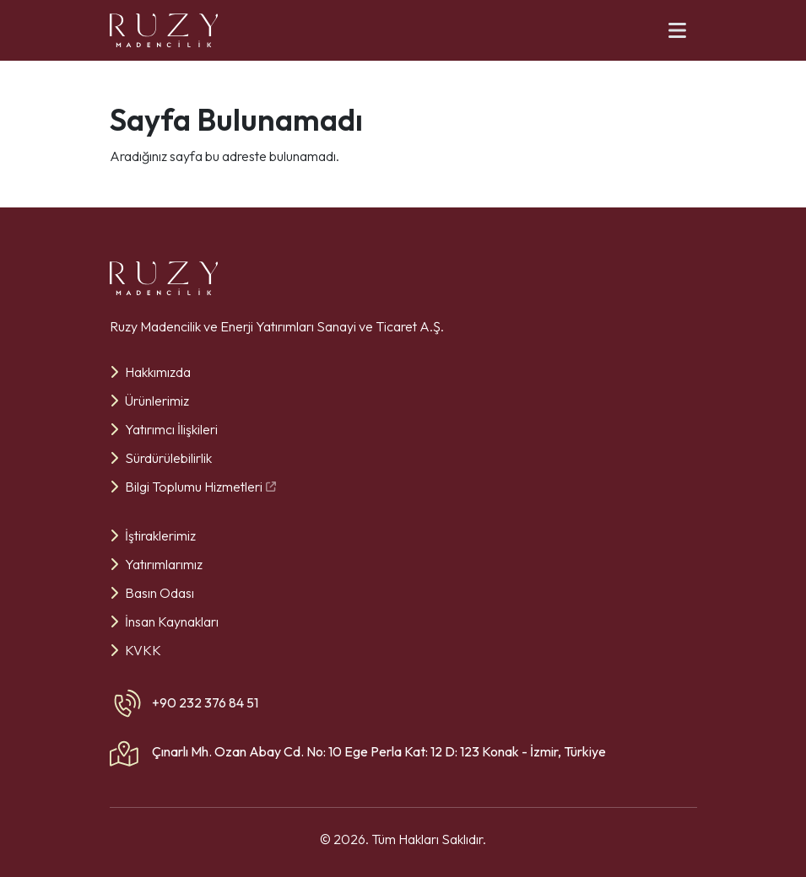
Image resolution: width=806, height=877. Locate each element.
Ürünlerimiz (149, 400)
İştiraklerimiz (153, 535)
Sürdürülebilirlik (161, 457)
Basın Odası (152, 592)
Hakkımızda (150, 371)
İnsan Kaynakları (164, 621)
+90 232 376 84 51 (205, 702)
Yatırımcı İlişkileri (164, 429)
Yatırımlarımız (156, 564)
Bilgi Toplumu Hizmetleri (193, 486)
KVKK (135, 650)
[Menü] (677, 30)
